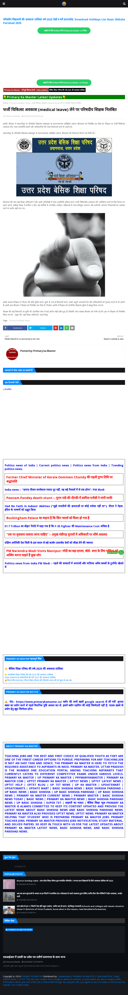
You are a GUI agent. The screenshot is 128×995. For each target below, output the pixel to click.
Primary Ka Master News (20, 103)
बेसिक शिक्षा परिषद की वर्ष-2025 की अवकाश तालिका (67, 90)
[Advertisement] (64, 57)
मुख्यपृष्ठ (5, 103)
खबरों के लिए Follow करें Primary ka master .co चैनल (65, 31)
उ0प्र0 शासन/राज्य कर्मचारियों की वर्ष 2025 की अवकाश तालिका (30, 677)
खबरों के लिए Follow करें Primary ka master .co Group (65, 83)
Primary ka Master (12, 116)
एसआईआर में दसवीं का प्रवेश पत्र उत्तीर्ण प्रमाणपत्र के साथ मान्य (34, 957)
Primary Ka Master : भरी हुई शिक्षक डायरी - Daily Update (25, 90)
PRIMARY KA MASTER (32, 976)
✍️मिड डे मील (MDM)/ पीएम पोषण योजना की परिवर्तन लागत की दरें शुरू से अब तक (38, 680)
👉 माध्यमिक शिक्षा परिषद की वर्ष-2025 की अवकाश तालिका (29, 674)
